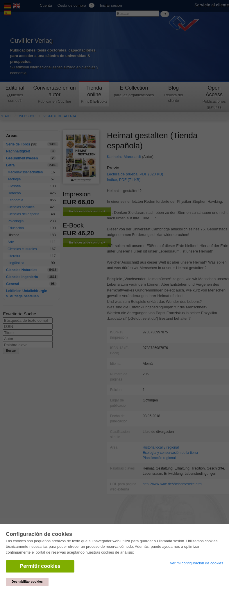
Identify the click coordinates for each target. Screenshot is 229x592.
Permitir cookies (40, 566)
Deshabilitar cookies (27, 581)
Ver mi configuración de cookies (196, 563)
